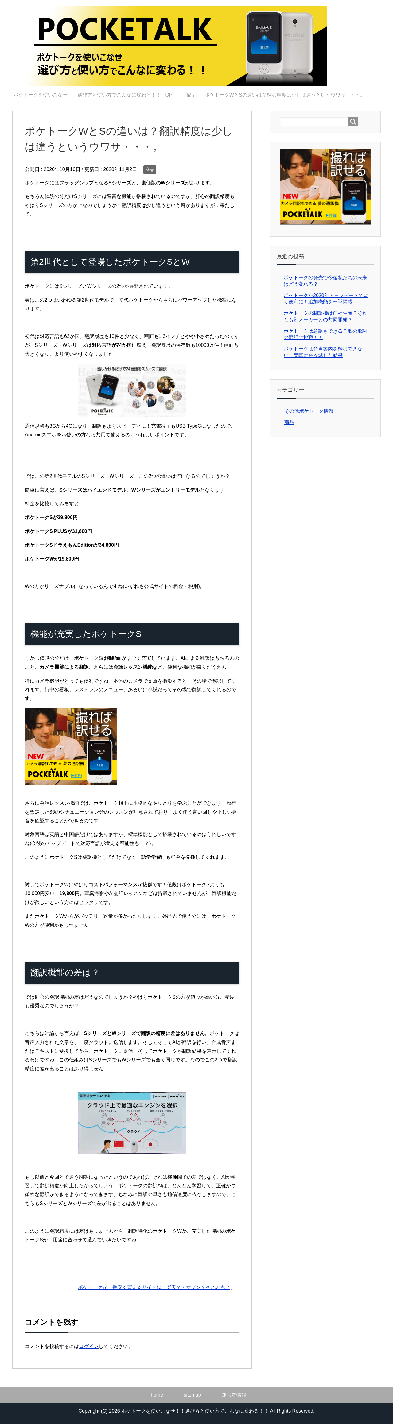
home (157, 1395)
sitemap (192, 1395)
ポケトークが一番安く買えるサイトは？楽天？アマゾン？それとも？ (154, 1287)
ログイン (89, 1346)
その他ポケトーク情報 (308, 411)
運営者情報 (234, 1395)
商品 (150, 169)
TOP (93, 94)
